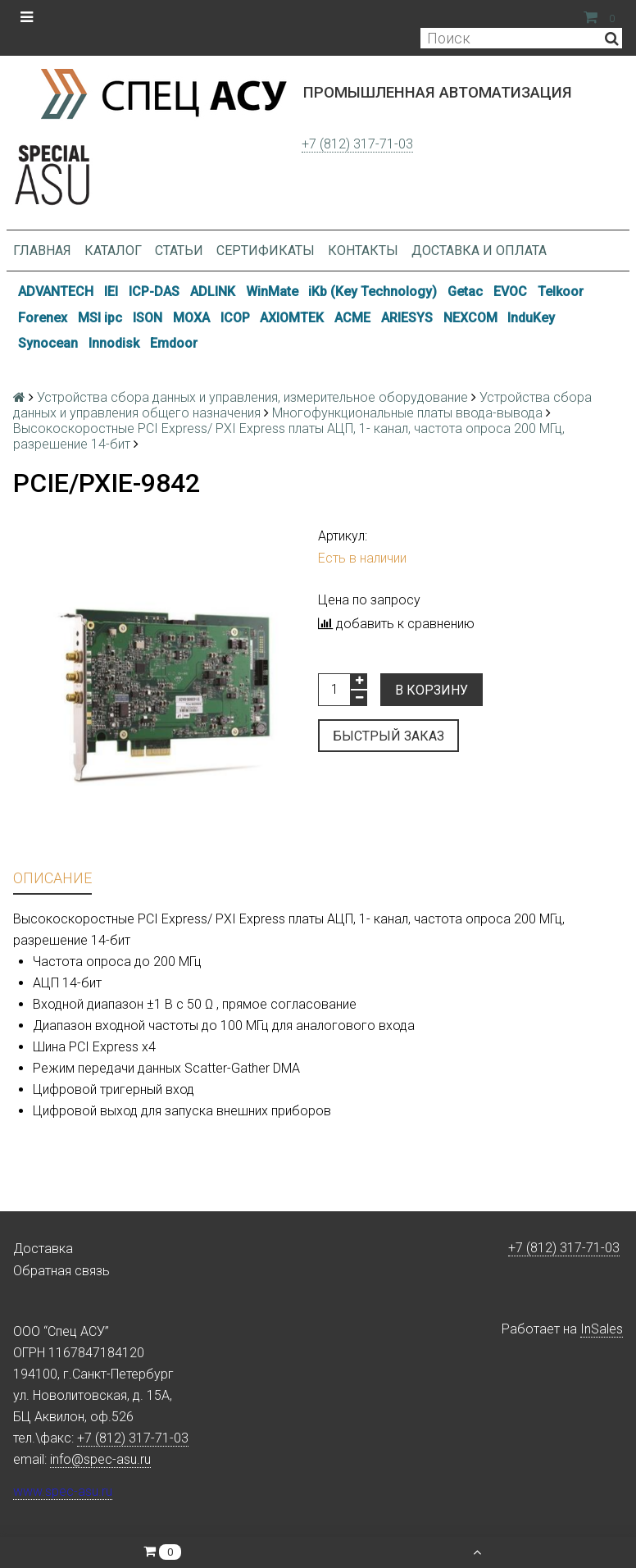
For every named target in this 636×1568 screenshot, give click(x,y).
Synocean (48, 343)
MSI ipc (100, 318)
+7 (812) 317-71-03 (357, 144)
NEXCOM (470, 318)
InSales (601, 1329)
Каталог (113, 250)
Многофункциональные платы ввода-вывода (407, 413)
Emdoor (174, 343)
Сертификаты (265, 250)
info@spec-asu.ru (100, 1459)
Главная (42, 250)
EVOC (510, 291)
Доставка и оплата (479, 250)
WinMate (272, 291)
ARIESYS (407, 318)
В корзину (431, 690)
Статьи (179, 250)
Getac (465, 291)
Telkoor (561, 291)
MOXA (191, 318)
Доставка (43, 1248)
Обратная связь (61, 1271)
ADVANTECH (55, 291)
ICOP (235, 318)
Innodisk (114, 343)
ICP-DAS (154, 291)
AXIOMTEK (292, 318)
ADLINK (212, 291)
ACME (352, 318)
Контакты (363, 250)
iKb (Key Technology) (372, 291)
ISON (147, 318)
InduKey (531, 318)
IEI (111, 291)
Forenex (42, 318)
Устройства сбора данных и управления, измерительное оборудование (252, 397)
